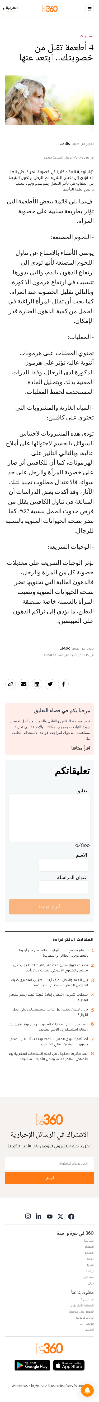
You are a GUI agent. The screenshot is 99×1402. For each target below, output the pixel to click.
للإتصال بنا (86, 1323)
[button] (87, 1390)
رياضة (90, 1271)
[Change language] (11, 8)
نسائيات (87, 36)
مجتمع (89, 1253)
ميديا (90, 1265)
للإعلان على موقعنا (81, 1311)
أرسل (49, 1178)
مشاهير (89, 1277)
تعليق (82, 790)
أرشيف (89, 1330)
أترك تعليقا (49, 906)
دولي (91, 1283)
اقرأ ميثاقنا (80, 748)
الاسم (81, 855)
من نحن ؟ (87, 1299)
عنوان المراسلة (72, 877)
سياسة (89, 1240)
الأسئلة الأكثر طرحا (82, 1305)
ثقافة (90, 1259)
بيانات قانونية (85, 1317)
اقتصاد (89, 1246)
